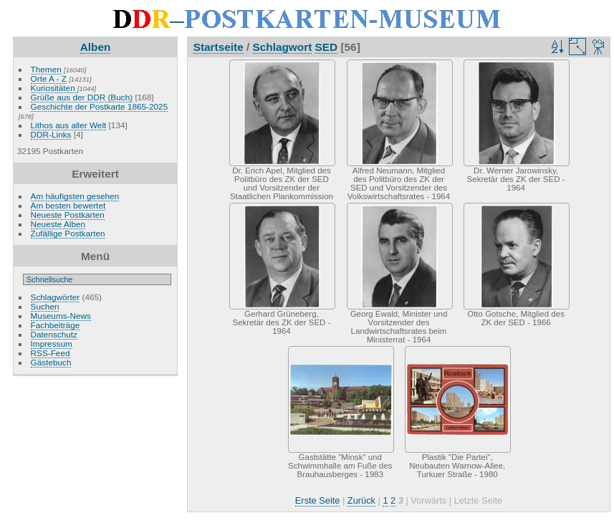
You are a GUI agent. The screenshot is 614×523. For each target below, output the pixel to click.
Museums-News (61, 315)
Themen (46, 69)
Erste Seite (317, 500)
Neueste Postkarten (68, 214)
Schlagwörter (55, 297)
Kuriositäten (54, 87)
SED (326, 47)
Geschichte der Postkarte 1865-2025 (99, 106)
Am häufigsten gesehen (75, 196)
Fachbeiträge (55, 325)
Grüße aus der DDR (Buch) (82, 97)
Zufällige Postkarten (68, 233)
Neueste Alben (58, 224)
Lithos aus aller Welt (69, 125)
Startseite (218, 47)
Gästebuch (51, 362)
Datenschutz (54, 334)
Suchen (45, 306)
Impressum (51, 343)
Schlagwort (282, 47)
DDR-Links (51, 134)
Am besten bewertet (68, 205)
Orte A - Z (49, 78)
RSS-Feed (50, 353)
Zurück (361, 500)
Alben (95, 47)
